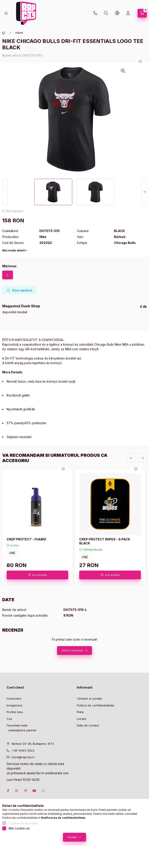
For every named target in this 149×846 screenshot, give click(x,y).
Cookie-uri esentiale (23, 823)
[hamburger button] (6, 13)
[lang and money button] (117, 13)
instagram (16, 790)
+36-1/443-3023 (23, 750)
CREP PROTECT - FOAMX (26, 539)
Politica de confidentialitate (95, 705)
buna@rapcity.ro (23, 757)
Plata (80, 712)
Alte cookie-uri (19, 828)
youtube (34, 790)
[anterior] (131, 457)
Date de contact (88, 725)
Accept (72, 837)
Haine (19, 32)
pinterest (25, 790)
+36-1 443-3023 (95, 13)
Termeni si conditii (89, 698)
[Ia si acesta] (37, 575)
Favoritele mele (17, 725)
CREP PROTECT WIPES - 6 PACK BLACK (104, 541)
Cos (9, 719)
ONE (12, 553)
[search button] (106, 13)
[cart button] (142, 13)
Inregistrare (14, 705)
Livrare (81, 719)
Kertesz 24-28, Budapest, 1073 (33, 743)
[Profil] (128, 13)
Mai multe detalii (14, 250)
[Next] (144, 192)
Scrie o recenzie (72, 650)
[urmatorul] (142, 457)
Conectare (14, 698)
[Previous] (5, 192)
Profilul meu (15, 712)
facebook (8, 790)
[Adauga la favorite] (140, 61)
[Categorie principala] (3, 33)
